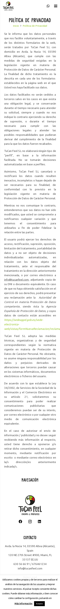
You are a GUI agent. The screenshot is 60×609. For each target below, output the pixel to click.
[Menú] (55, 6)
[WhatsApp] (48, 6)
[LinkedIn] (39, 521)
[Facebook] (20, 521)
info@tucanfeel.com (30, 568)
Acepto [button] (39, 603)
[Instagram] (30, 521)
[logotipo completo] (8, 6)
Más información (23, 603)
